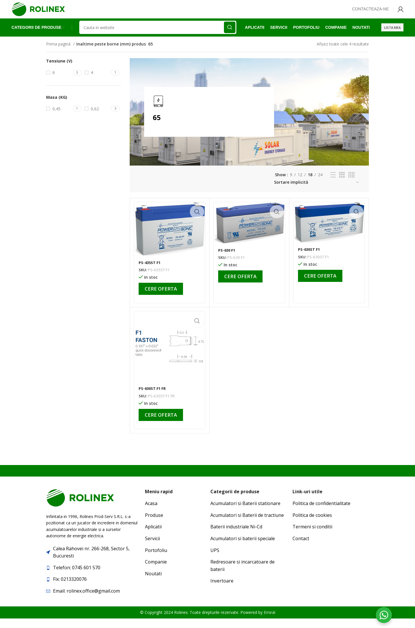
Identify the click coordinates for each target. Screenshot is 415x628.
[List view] (333, 184)
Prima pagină (59, 53)
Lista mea (392, 36)
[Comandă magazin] (316, 192)
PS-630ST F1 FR (154, 398)
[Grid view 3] (342, 184)
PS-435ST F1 (151, 272)
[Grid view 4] (351, 184)
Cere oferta (161, 298)
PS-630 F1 (227, 259)
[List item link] (92, 577)
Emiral (269, 622)
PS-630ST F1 (310, 259)
